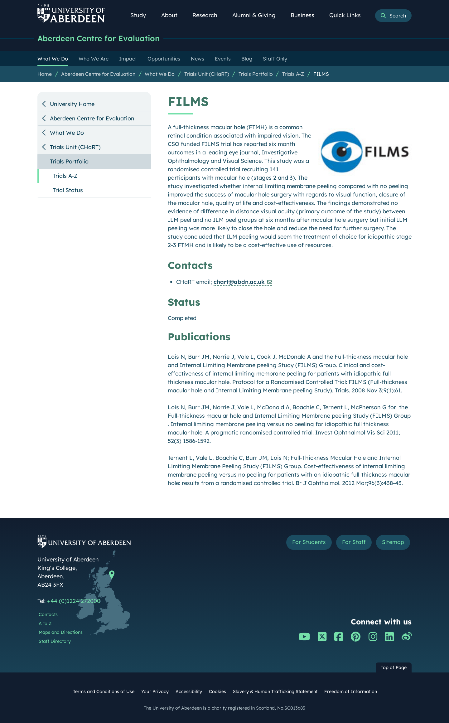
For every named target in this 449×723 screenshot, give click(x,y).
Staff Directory (55, 641)
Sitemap (393, 542)
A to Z (45, 623)
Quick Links (348, 15)
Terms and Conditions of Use (103, 691)
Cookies (217, 691)
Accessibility (189, 691)
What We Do (160, 74)
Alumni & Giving (257, 15)
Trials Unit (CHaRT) (206, 74)
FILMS (321, 74)
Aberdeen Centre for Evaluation (99, 38)
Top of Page (394, 667)
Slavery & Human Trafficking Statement (275, 691)
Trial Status (68, 190)
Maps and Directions (61, 632)
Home (44, 74)
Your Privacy (155, 691)
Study (141, 15)
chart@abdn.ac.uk (239, 281)
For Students (306, 542)
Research (208, 15)
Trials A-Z (293, 74)
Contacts (48, 614)
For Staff (353, 542)
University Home (72, 104)
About (172, 15)
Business (306, 15)
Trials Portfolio (256, 74)
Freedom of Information (350, 691)
